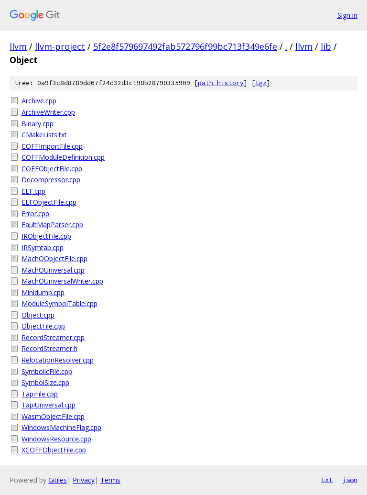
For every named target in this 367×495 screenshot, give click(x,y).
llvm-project (60, 46)
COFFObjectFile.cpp (52, 168)
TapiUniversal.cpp (49, 404)
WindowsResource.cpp (56, 438)
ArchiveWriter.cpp (48, 112)
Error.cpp (35, 213)
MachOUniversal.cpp (53, 270)
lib (326, 46)
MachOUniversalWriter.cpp (62, 281)
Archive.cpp (39, 100)
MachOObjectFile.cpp (54, 258)
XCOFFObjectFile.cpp (54, 449)
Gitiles (57, 479)
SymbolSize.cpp (45, 382)
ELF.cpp (33, 191)
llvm (18, 46)
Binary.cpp (38, 123)
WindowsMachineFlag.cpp (61, 427)
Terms (110, 479)
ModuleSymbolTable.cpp (59, 303)
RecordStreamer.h (49, 348)
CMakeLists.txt (44, 134)
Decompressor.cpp (51, 179)
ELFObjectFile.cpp (49, 202)
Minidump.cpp (43, 292)
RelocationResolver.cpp (58, 359)
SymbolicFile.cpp (47, 371)
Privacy (84, 479)
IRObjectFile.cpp (46, 236)
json (349, 479)
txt (327, 479)
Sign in (347, 15)
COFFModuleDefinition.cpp (63, 157)
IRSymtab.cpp (43, 247)
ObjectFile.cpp (43, 325)
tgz (261, 83)
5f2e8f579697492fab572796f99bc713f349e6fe (185, 46)
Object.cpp (38, 314)
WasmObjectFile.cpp (53, 416)
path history (221, 83)
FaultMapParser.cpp (52, 224)
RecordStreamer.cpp (53, 337)
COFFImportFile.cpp (52, 146)
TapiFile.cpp (40, 393)
